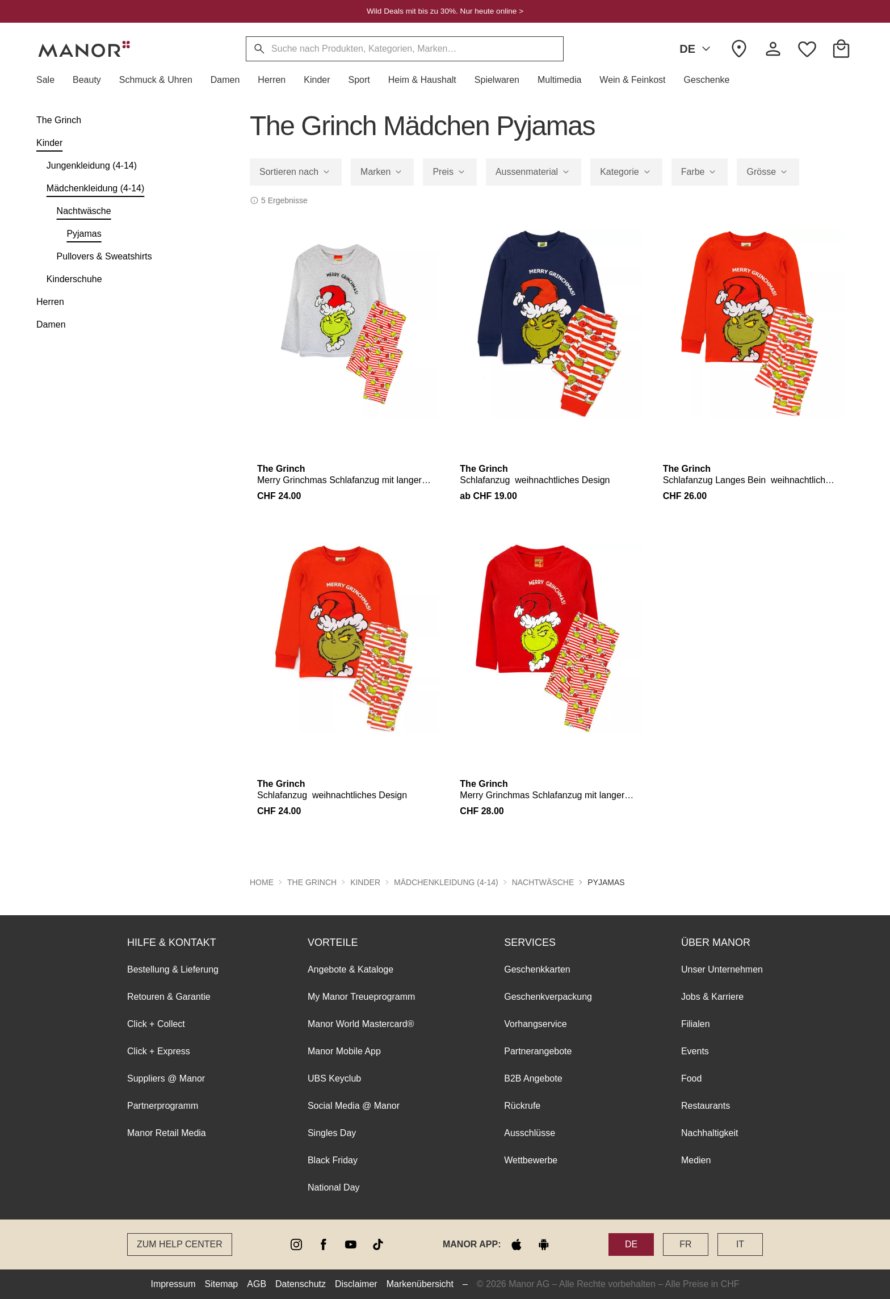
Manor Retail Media (166, 1133)
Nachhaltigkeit (709, 1133)
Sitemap (221, 1284)
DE (697, 48)
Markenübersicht (420, 1284)
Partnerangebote (538, 1051)
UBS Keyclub (334, 1078)
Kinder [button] (365, 882)
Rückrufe (522, 1106)
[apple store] (516, 1244)
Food (691, 1078)
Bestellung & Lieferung (173, 969)
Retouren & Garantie (169, 997)
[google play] (543, 1244)
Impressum (172, 1284)
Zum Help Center (179, 1244)
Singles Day (332, 1133)
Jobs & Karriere (712, 997)
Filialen (695, 1024)
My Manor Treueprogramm (361, 997)
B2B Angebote (533, 1078)
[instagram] (296, 1244)
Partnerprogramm (162, 1106)
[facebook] (323, 1244)
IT (740, 1244)
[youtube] (350, 1244)
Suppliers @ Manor (166, 1078)
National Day (334, 1187)
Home (262, 882)
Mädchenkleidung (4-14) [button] (446, 882)
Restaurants (705, 1106)
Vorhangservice (535, 1024)
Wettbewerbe (530, 1160)
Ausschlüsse (529, 1133)
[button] (50, 80)
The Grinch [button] (312, 882)
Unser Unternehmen (722, 969)
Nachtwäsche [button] (543, 882)
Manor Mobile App (344, 1051)
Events (695, 1051)
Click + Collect (156, 1024)
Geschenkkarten (537, 969)
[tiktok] (378, 1244)
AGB (256, 1284)
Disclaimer (356, 1284)
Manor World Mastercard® (361, 1024)
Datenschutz (300, 1284)
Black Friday (333, 1160)
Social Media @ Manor (354, 1106)
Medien (696, 1160)
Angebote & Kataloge (350, 969)
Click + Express (158, 1051)
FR (685, 1244)
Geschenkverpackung (548, 997)
